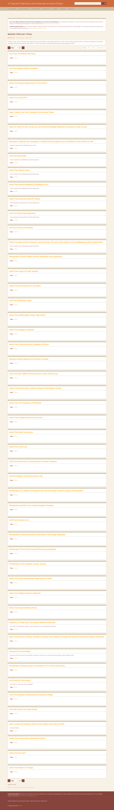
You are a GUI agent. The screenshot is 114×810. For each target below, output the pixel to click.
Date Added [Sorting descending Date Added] (100, 47)
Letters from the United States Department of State (30, 578)
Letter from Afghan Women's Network (24, 593)
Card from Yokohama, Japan (20, 300)
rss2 (33, 787)
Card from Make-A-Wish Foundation (23, 68)
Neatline (55, 8)
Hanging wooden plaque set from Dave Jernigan (28, 359)
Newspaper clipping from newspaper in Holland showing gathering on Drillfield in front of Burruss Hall (51, 141)
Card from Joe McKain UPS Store (22, 54)
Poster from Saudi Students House (23, 608)
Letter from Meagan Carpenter (21, 330)
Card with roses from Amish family (23, 709)
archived (15, 58)
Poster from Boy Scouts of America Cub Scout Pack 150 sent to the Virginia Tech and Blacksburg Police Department (56, 242)
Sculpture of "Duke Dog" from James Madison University (32, 622)
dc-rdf (14, 787)
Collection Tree (47, 8)
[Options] (102, 3)
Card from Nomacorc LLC (19, 520)
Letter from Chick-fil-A (18, 98)
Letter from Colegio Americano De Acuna (25, 418)
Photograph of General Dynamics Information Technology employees (37, 535)
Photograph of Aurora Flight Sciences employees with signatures (35, 257)
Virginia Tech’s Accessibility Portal (27, 795)
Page (14, 47)
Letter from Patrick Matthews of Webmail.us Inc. (29, 185)
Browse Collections (24, 8)
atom (9, 787)
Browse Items (12, 8)
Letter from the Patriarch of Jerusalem (25, 286)
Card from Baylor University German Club (26, 476)
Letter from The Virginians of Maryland (25, 403)
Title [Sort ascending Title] (89, 47)
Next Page (23, 47)
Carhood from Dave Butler (19, 651)
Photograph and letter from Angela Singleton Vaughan (31, 505)
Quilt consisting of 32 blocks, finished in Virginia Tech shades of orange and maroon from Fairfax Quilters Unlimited (56, 637)
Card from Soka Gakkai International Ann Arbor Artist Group (33, 374)
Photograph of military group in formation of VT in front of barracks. (37, 666)
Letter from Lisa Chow (18, 447)
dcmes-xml (20, 787)
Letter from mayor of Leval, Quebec (23, 271)
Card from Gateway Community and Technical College (31, 695)
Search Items (28, 37)
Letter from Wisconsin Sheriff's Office (24, 199)
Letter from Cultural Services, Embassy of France (29, 344)
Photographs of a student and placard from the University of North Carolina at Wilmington (46, 491)
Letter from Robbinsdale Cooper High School (27, 315)
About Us (71, 8)
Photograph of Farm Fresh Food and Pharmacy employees (32, 549)
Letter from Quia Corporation (21, 432)
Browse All (11, 37)
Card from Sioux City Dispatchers (22, 213)
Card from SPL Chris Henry (20, 680)
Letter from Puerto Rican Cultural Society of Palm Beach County (35, 388)
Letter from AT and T (17, 753)
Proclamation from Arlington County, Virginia (27, 564)
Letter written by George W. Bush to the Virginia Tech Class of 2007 (36, 724)
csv (12, 787)
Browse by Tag (20, 37)
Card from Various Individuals (21, 228)
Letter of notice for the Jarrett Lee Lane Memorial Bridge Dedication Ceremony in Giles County (48, 127)
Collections (63, 8)
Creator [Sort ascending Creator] (93, 47)
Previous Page (9, 47)
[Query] (90, 3)
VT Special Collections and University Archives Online (35, 3)
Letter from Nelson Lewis (19, 170)
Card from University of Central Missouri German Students (33, 461)
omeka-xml (29, 787)
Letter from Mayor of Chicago (21, 768)
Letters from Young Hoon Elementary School (27, 738)
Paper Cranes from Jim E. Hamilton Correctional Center (31, 112)
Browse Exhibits (36, 8)
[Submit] (105, 3)
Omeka (20, 805)
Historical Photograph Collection (51, 23)
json (24, 787)
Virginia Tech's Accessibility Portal (37, 28)
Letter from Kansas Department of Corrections (28, 83)
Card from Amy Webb (17, 156)
